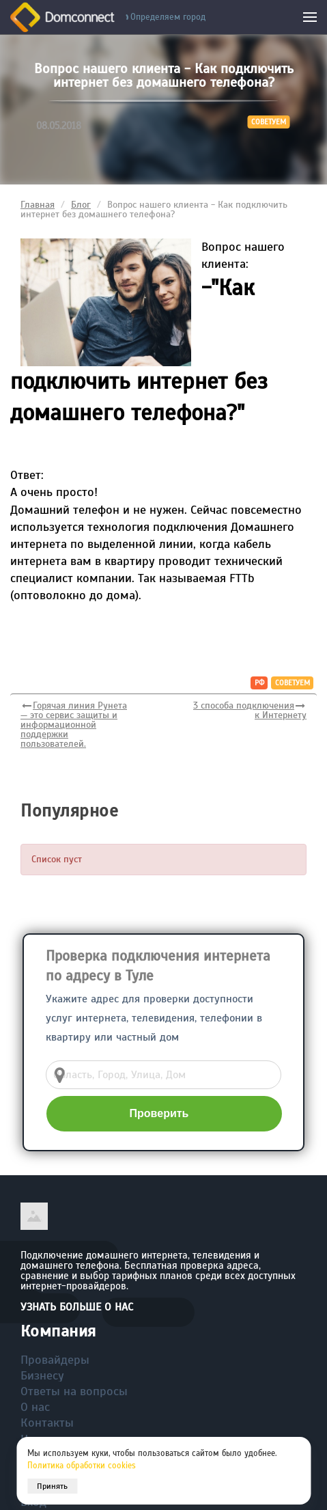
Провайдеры (54, 1360)
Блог (81, 204)
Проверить (159, 1113)
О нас (35, 1407)
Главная (37, 204)
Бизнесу (42, 1375)
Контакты (47, 1422)
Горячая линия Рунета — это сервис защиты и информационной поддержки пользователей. (73, 725)
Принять (52, 1486)
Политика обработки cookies (81, 1465)
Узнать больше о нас (76, 1307)
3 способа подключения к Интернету (250, 710)
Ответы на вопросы (74, 1391)
